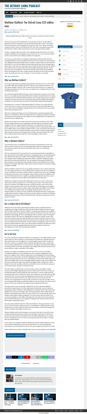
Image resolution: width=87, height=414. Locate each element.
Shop (20, 12)
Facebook (76, 410)
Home (6, 12)
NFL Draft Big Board (29, 12)
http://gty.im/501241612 (11, 200)
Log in (59, 129)
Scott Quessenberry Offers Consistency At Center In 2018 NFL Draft (36, 403)
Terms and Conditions (43, 413)
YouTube (61, 410)
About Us (38, 12)
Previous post (25, 363)
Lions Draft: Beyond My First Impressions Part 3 (49, 402)
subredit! (52, 329)
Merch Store (13, 12)
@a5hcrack (11, 329)
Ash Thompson (13, 30)
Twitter (56, 410)
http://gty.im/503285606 (11, 230)
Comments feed (62, 133)
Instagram (71, 410)
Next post (36, 363)
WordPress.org (62, 135)
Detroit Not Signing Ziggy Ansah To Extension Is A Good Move (23, 403)
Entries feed (61, 131)
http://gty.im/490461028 (11, 32)
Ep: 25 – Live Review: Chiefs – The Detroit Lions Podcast (9, 403)
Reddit (81, 410)
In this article (47, 42)
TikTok (66, 410)
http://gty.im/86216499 (11, 76)
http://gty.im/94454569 (11, 137)
